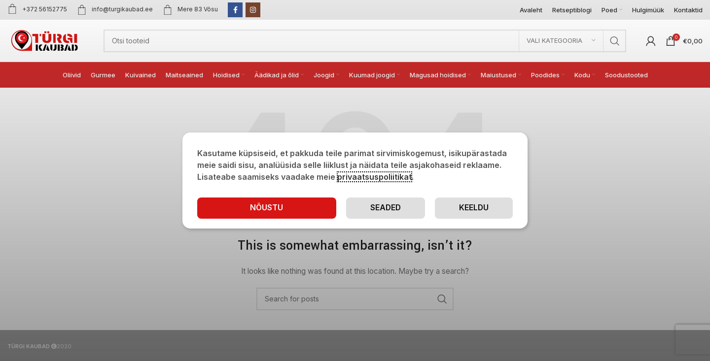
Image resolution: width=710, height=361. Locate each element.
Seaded (385, 208)
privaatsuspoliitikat (374, 177)
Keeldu (474, 208)
